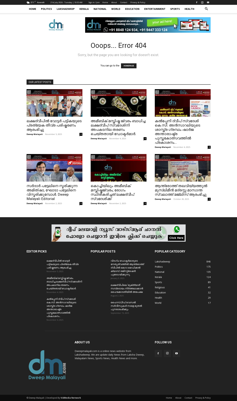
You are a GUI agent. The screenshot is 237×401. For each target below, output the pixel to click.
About (114, 2)
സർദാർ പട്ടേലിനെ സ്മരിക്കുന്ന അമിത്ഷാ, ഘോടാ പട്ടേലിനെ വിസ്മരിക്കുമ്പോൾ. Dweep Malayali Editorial (52, 192)
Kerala (84, 8)
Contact (123, 2)
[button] (206, 9)
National (100, 8)
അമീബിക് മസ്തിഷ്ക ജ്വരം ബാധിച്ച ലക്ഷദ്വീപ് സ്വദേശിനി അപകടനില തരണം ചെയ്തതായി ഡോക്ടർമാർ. (118, 127)
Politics (46, 8)
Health (189, 8)
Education (132, 8)
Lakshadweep (66, 8)
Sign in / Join (94, 2)
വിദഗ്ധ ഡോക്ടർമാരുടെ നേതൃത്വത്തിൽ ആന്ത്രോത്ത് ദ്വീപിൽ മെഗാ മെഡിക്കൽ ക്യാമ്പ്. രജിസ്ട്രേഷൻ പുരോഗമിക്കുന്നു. (127, 267)
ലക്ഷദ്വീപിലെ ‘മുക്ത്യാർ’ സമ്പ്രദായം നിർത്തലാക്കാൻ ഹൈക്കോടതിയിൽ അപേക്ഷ (127, 288)
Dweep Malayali (35, 134)
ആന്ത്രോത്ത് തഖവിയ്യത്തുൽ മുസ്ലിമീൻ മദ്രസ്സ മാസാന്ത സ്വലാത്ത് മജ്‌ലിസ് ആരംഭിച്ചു (181, 190)
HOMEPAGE (129, 66)
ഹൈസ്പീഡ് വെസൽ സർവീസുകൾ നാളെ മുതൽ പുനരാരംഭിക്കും (126, 306)
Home (105, 2)
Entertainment (154, 8)
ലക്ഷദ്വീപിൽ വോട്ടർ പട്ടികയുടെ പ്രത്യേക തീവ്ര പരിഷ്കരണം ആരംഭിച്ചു (54, 125)
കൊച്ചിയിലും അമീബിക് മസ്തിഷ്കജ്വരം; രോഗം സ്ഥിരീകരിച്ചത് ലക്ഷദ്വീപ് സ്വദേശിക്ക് (112, 192)
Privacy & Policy (137, 2)
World (115, 8)
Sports (175, 8)
